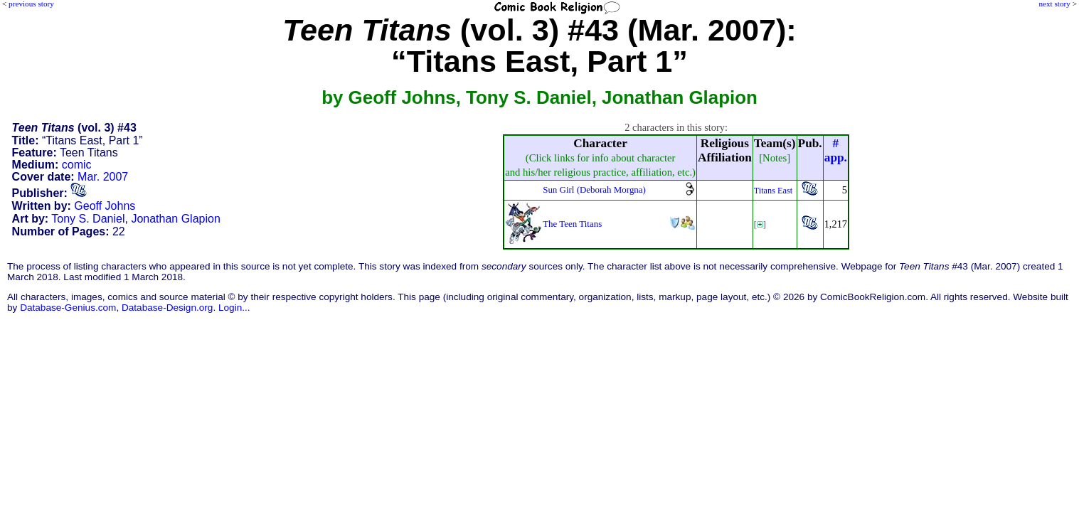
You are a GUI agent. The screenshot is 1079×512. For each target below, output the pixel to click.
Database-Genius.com (68, 307)
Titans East (773, 191)
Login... (234, 307)
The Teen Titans (572, 223)
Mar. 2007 (103, 177)
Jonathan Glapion (175, 219)
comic (77, 165)
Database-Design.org (167, 307)
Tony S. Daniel (87, 219)
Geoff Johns (104, 206)
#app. (835, 150)
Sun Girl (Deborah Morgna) (594, 189)
